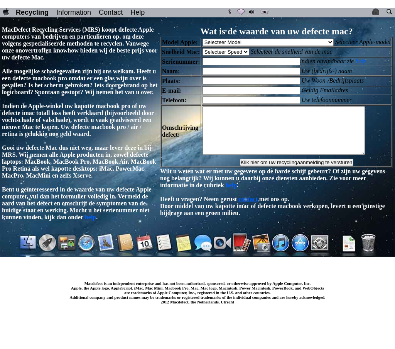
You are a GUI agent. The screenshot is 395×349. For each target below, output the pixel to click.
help (90, 217)
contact (248, 208)
